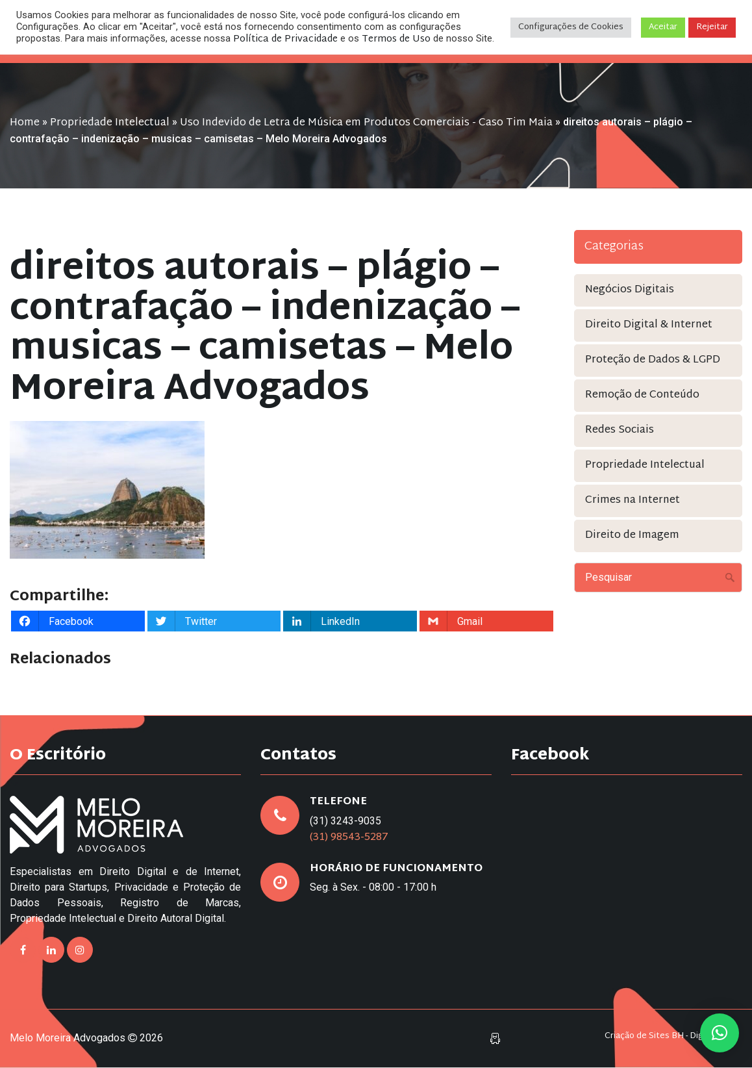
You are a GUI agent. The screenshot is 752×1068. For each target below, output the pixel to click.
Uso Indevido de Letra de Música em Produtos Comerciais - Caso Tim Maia (366, 123)
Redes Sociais (619, 430)
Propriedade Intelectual (109, 123)
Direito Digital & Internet (648, 325)
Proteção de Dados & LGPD (652, 360)
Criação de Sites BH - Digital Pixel (670, 1036)
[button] (719, 1032)
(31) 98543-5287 (349, 837)
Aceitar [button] (663, 27)
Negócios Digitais (629, 290)
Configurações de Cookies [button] (570, 27)
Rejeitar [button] (712, 27)
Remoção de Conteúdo (642, 395)
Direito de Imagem (632, 535)
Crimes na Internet (632, 500)
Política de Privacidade (285, 39)
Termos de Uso (396, 39)
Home (25, 123)
